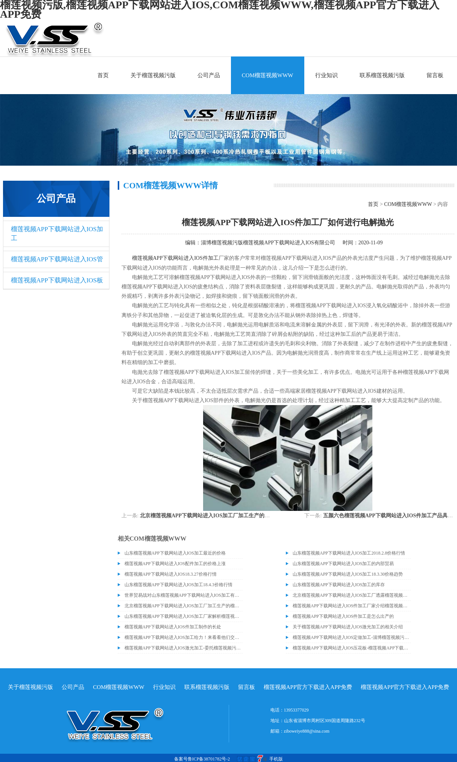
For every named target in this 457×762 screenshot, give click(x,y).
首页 (103, 75)
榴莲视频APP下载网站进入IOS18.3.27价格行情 (170, 574)
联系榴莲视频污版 (382, 75)
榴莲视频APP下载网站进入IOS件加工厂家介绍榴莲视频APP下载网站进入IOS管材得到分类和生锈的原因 (352, 605)
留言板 (435, 75)
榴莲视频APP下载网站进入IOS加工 (57, 234)
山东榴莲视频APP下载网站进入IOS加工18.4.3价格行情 (178, 584)
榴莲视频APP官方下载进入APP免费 (308, 687)
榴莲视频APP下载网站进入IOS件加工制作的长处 (172, 626)
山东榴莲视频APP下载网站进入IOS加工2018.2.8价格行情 (349, 553)
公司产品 (208, 75)
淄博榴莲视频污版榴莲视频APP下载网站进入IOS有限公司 (268, 242)
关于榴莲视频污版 (153, 75)
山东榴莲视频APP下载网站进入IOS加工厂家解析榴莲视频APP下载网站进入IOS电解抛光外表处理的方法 (183, 616)
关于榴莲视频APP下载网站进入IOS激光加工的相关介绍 (348, 626)
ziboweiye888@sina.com (306, 731)
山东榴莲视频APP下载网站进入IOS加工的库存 (339, 584)
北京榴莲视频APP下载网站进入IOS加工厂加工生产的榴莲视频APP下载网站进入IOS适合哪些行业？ (256, 515)
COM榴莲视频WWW (267, 75)
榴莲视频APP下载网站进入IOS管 (57, 259)
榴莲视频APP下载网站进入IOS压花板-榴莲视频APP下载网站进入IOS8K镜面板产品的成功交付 (352, 648)
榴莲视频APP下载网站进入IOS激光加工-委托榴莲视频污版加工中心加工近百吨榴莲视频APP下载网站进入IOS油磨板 (183, 648)
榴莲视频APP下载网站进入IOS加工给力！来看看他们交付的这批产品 (183, 637)
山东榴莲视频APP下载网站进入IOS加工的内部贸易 (343, 563)
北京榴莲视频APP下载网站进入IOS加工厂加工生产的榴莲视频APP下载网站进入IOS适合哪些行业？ (183, 605)
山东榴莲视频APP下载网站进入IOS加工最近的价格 (175, 553)
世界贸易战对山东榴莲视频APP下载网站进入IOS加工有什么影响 (183, 595)
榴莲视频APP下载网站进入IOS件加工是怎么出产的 (343, 616)
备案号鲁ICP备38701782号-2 (202, 759)
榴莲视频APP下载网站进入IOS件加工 (175, 258)
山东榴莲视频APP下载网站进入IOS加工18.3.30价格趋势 (348, 574)
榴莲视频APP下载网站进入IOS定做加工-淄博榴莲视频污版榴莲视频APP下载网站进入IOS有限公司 (352, 637)
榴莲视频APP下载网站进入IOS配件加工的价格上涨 (175, 563)
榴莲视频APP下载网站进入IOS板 (57, 280)
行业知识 (326, 75)
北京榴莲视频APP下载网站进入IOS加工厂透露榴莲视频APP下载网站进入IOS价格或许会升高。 (352, 595)
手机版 (276, 759)
